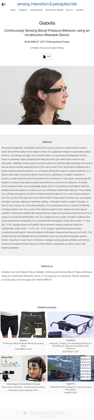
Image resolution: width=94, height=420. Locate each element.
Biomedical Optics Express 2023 (23, 390)
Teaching (54, 10)
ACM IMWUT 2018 (23, 349)
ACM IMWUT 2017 (70, 352)
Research (23, 10)
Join (69, 10)
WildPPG (70, 384)
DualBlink (70, 340)
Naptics (23, 340)
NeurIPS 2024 (71, 393)
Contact (79, 10)
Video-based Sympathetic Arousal (23, 384)
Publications (36, 10)
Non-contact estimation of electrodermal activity (23, 387)
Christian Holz (37, 48)
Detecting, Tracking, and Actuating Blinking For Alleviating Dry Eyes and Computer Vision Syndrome (71, 346)
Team (13, 10)
